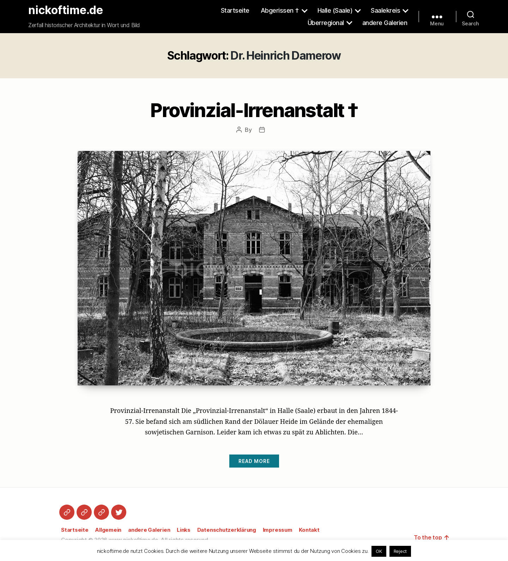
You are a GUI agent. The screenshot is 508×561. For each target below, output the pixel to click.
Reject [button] (400, 551)
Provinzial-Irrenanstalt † (253, 110)
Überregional (326, 22)
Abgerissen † (280, 10)
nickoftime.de (65, 10)
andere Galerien (384, 22)
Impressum (277, 529)
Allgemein (108, 529)
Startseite (235, 10)
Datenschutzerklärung (226, 529)
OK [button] (379, 551)
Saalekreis (385, 10)
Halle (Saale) (335, 10)
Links (183, 529)
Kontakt (309, 529)
